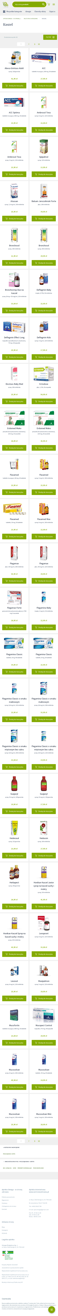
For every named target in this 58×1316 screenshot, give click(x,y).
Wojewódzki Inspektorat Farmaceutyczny (15, 1271)
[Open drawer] (53, 4)
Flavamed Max (43, 519)
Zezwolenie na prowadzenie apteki (13, 1268)
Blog (3, 1227)
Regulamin (5, 1200)
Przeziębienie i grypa (9, 1154)
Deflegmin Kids (44, 337)
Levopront (43, 933)
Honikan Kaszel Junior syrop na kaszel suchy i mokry (44, 885)
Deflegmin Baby (44, 289)
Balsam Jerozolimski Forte (44, 201)
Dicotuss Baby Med (14, 384)
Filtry (50, 37)
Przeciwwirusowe (38, 1168)
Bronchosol (14, 245)
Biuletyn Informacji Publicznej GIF (12, 1282)
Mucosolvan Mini (43, 1114)
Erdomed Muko (14, 428)
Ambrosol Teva (44, 112)
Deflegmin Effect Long (14, 337)
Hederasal (14, 838)
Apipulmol (43, 156)
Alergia (28, 12)
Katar (14, 1168)
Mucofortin (14, 1025)
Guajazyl (14, 793)
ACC (44, 68)
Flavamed (14, 474)
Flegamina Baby (44, 607)
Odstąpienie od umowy (9, 1206)
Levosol (14, 981)
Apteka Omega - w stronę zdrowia (11, 19)
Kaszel (44, 19)
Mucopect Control (44, 1025)
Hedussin (44, 838)
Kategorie (5, 1230)
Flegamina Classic (14, 654)
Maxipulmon (43, 981)
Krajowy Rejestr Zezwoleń (10, 1265)
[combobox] (29, 4)
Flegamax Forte (14, 607)
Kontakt (4, 1209)
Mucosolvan (14, 1069)
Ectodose (43, 384)
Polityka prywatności (8, 1197)
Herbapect (14, 882)
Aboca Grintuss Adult (14, 68)
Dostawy (4, 1203)
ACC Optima (14, 112)
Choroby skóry (40, 12)
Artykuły (4, 1233)
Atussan (14, 201)
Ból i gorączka (7, 1168)
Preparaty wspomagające (25, 1168)
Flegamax (14, 563)
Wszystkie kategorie (12, 12)
